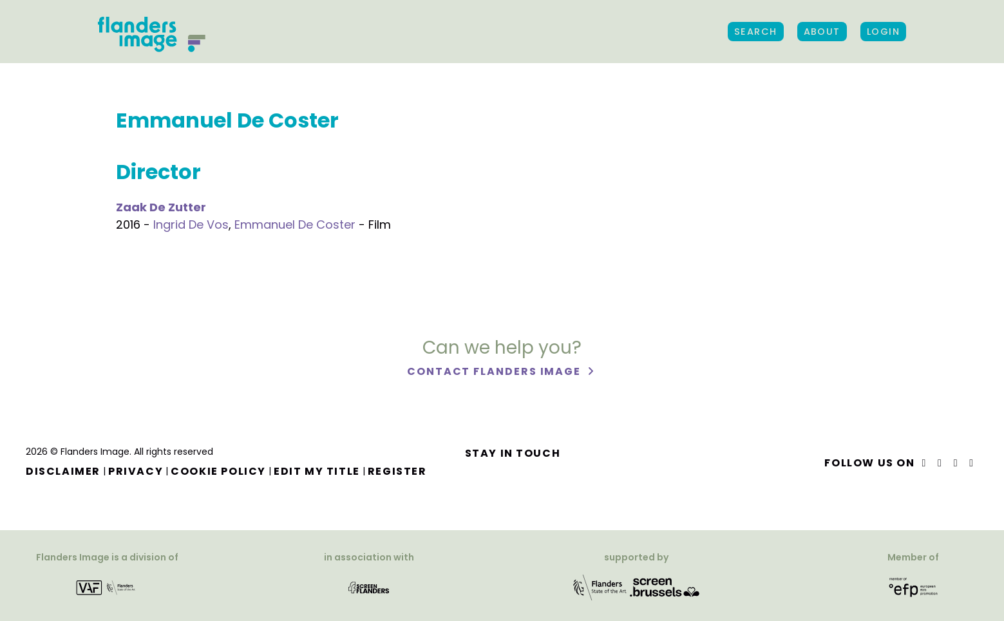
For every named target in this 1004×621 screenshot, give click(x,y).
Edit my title (317, 471)
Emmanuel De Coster (294, 224)
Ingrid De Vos (191, 224)
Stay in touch (513, 453)
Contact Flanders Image (495, 372)
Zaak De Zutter (161, 207)
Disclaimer (63, 471)
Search (755, 31)
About (822, 31)
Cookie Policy (218, 471)
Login (883, 31)
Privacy (135, 471)
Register (397, 471)
